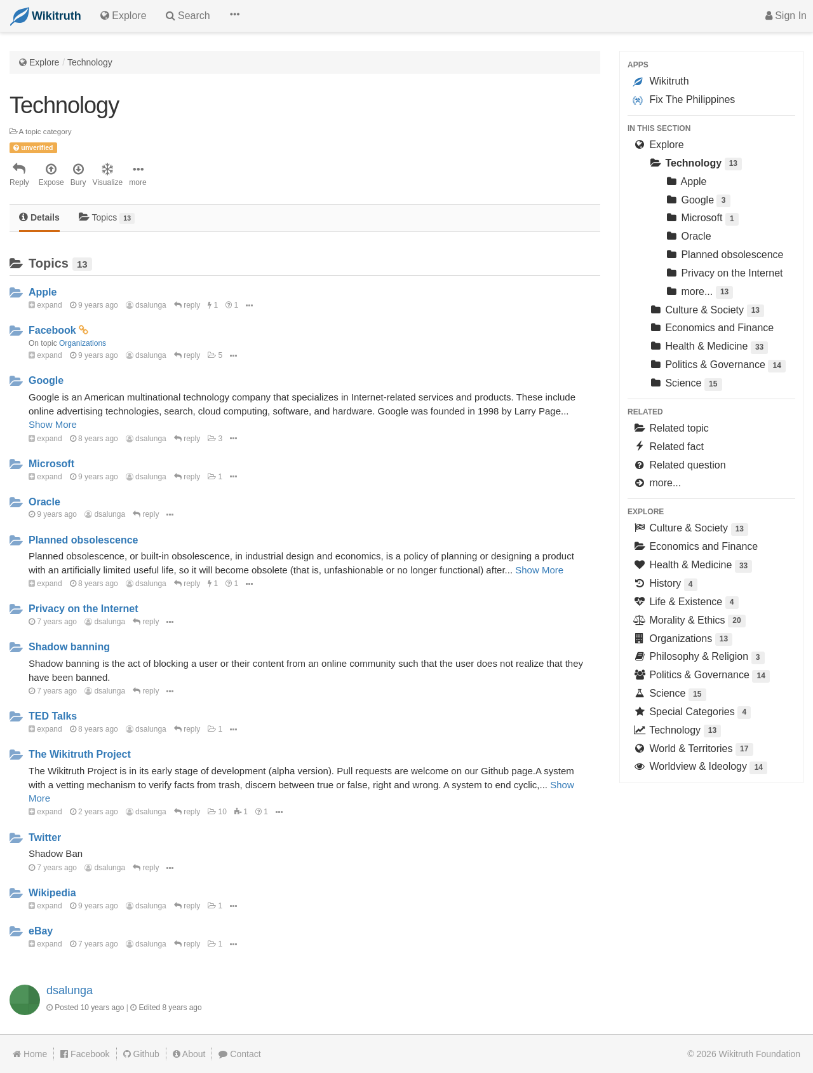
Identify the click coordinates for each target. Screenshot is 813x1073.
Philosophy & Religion (699, 657)
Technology (89, 62)
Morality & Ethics (689, 621)
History (665, 584)
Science (685, 384)
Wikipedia (52, 892)
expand (45, 305)
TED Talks (53, 716)
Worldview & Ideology (700, 767)
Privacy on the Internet (83, 608)
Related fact (668, 446)
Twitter (45, 837)
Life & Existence (686, 603)
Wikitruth (661, 81)
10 (217, 811)
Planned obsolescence (83, 540)
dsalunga (146, 305)
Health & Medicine (708, 347)
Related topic (671, 428)
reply (187, 305)
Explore (44, 62)
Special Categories (692, 713)
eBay (41, 931)
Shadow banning (69, 646)
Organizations (82, 343)
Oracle (44, 501)
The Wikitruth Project (80, 754)
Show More (53, 424)
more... (698, 292)
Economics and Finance (711, 327)
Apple (43, 292)
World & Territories (693, 749)
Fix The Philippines (684, 100)
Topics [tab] (107, 218)
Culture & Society (706, 311)
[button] (234, 16)
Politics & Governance (717, 365)
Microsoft (51, 463)
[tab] (39, 218)
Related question (679, 465)
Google (46, 380)
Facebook (52, 330)
